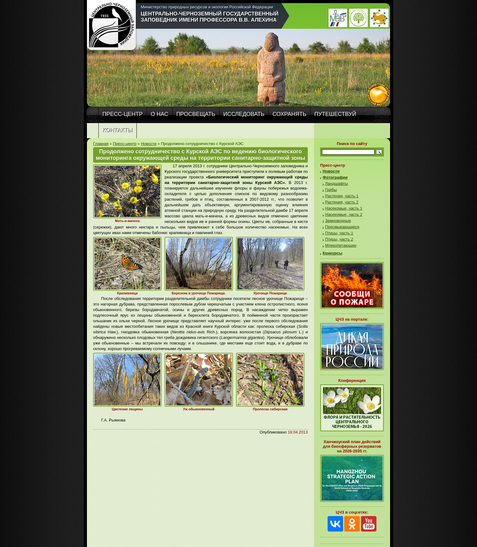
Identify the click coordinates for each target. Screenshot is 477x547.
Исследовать (243, 114)
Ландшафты (336, 183)
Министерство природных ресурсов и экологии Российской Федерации (207, 7)
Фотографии (335, 177)
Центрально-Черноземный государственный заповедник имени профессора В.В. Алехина (209, 17)
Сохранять (289, 114)
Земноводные (338, 220)
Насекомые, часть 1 (343, 208)
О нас (159, 114)
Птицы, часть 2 (339, 239)
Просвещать (195, 114)
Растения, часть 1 (342, 196)
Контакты (117, 130)
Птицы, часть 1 (339, 233)
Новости (148, 143)
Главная (100, 143)
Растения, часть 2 (342, 202)
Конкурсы (332, 253)
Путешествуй (335, 114)
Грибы (331, 189)
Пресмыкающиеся (342, 226)
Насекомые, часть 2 (343, 214)
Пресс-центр (122, 114)
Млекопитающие (340, 245)
